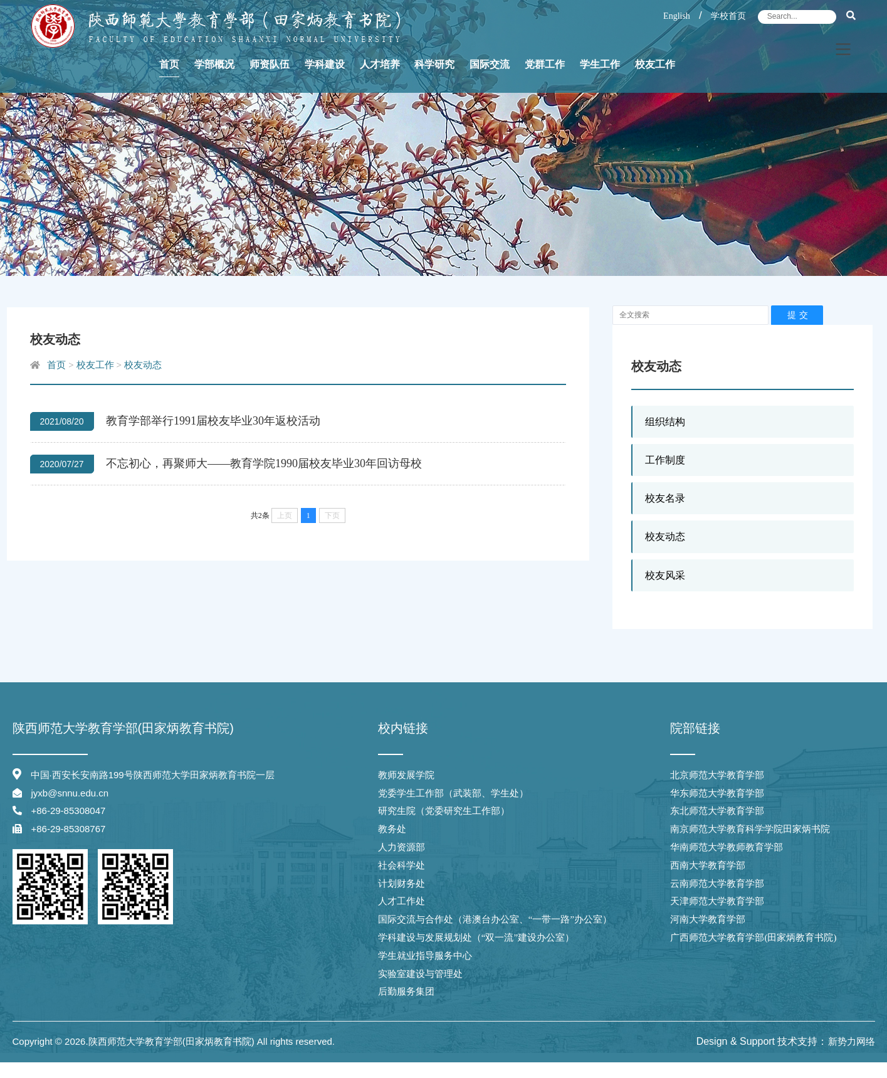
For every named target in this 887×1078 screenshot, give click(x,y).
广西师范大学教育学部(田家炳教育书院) (753, 938)
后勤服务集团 (406, 991)
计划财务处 (401, 884)
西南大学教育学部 (707, 865)
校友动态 (665, 536)
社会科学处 (401, 865)
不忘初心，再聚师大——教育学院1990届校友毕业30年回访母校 (264, 463)
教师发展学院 (406, 775)
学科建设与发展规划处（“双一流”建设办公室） (476, 938)
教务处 (392, 829)
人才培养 (380, 78)
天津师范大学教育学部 (717, 901)
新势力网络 (851, 1042)
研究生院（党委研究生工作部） (444, 811)
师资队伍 (269, 78)
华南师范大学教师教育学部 (726, 847)
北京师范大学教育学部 (717, 775)
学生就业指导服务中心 (425, 956)
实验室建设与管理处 (420, 974)
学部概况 (214, 78)
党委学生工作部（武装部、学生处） (453, 793)
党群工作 (545, 78)
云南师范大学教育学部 (717, 884)
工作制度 (665, 460)
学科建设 (325, 78)
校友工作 (655, 78)
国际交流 (490, 78)
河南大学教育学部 (707, 919)
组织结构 (665, 421)
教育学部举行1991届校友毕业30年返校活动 (213, 421)
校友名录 (665, 498)
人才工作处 (401, 901)
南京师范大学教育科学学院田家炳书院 (750, 829)
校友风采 (665, 575)
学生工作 (600, 78)
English (676, 16)
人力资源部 (401, 847)
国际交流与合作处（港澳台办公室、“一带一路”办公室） (495, 919)
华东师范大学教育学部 (717, 793)
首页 (169, 78)
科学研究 (434, 78)
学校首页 (728, 16)
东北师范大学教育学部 (717, 811)
